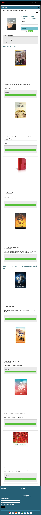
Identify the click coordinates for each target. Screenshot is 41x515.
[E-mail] (10, 502)
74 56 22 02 (27, 495)
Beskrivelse (5, 35)
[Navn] (10, 500)
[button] (37, 12)
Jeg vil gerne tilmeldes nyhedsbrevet (11, 504)
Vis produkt (20, 94)
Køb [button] (30, 31)
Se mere (2, 494)
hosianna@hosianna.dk (27, 496)
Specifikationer (10, 35)
